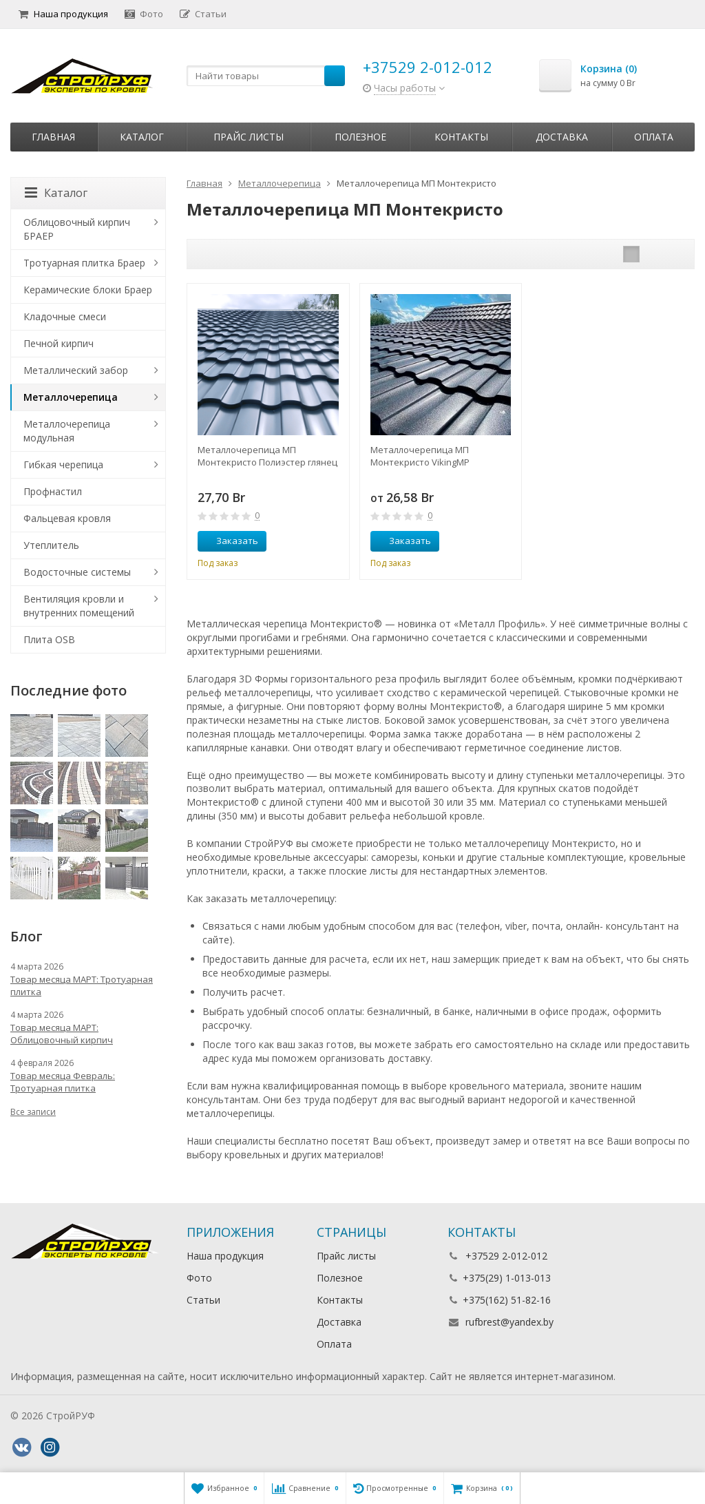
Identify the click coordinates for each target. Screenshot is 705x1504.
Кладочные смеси (64, 316)
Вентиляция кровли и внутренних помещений (78, 605)
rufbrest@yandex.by (509, 1321)
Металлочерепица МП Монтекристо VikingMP (420, 455)
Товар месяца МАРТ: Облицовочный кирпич (61, 1033)
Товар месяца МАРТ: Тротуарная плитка (81, 985)
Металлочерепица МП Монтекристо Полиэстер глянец (267, 455)
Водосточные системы (77, 571)
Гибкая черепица (63, 464)
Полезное (360, 136)
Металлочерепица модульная (66, 430)
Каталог (142, 136)
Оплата (653, 136)
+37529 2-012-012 (427, 66)
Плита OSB (49, 639)
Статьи (203, 14)
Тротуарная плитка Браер (84, 262)
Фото (144, 14)
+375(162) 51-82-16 (507, 1299)
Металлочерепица (70, 397)
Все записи (33, 1112)
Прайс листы (248, 136)
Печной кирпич (58, 343)
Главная (53, 136)
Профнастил (52, 491)
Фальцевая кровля (67, 518)
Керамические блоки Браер (87, 289)
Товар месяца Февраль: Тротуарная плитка (62, 1081)
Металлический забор (75, 370)
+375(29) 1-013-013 (507, 1277)
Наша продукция (63, 14)
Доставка (562, 136)
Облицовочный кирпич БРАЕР (76, 229)
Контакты (461, 136)
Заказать (229, 540)
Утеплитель (51, 545)
